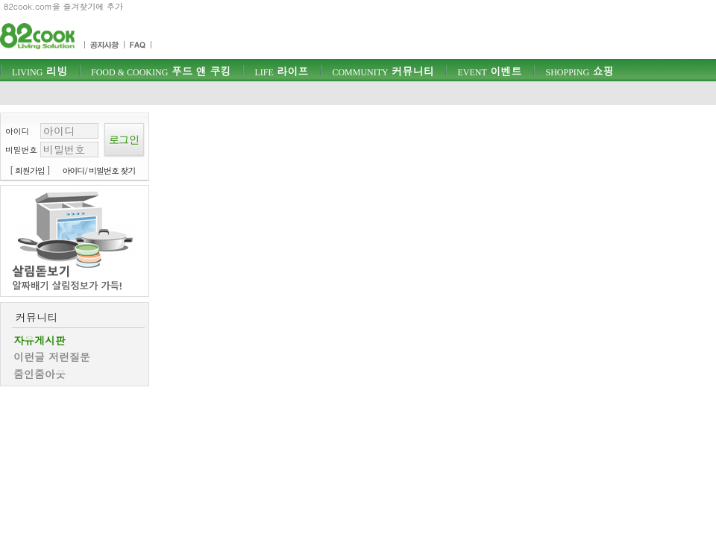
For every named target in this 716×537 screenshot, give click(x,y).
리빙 (39, 70)
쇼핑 (579, 70)
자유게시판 (39, 340)
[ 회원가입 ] (30, 170)
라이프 (281, 70)
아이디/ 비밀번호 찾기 (99, 170)
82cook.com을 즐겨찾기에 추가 (63, 6)
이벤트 (489, 70)
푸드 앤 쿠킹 (160, 70)
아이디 (17, 130)
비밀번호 (21, 149)
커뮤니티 (382, 70)
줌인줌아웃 (39, 373)
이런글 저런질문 (51, 356)
